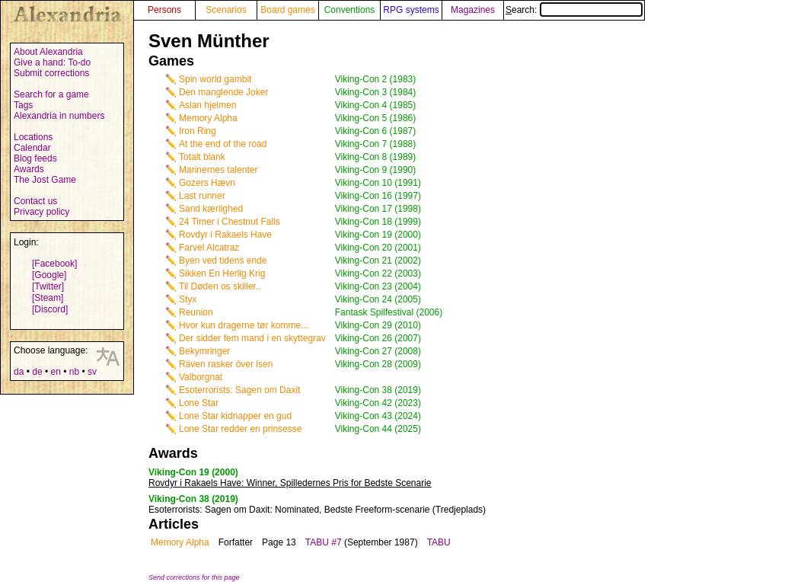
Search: (574, 10)
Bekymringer (204, 351)
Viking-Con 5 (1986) (375, 118)
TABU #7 (323, 542)
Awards (29, 169)
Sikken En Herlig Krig (222, 273)
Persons (164, 10)
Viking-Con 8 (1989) (375, 157)
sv (92, 371)
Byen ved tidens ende (222, 260)
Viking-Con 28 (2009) (378, 364)
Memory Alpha (208, 118)
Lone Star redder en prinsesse (240, 429)
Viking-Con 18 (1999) (378, 221)
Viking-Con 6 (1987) (375, 131)
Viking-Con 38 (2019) (378, 390)
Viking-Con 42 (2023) (378, 403)
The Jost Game (45, 179)
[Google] (49, 275)
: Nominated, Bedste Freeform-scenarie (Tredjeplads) (317, 509)
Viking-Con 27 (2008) (378, 351)
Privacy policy (41, 211)
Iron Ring (197, 131)
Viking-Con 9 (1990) (375, 170)
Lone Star (199, 403)
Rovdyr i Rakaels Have (225, 234)
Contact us (35, 201)
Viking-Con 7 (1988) (375, 144)
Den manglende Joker (223, 92)
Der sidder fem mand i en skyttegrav (252, 338)
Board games (287, 10)
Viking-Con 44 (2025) (378, 429)
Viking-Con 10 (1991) (378, 182)
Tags (23, 105)
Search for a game (51, 94)
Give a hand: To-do (52, 62)
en (55, 371)
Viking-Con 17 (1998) (378, 208)
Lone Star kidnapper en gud (235, 416)
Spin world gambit (215, 79)
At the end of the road (222, 144)
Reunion (196, 312)
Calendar (32, 147)
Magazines (473, 10)
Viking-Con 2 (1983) (375, 79)
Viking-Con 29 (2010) (378, 325)
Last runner (202, 195)
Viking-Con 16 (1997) (378, 195)
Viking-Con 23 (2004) (378, 286)
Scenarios (226, 10)
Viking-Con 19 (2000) (378, 234)
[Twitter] (48, 286)
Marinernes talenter (218, 170)
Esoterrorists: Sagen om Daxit (239, 390)
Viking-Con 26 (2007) (378, 338)
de (37, 371)
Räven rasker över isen (226, 364)
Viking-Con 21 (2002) (378, 260)
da (19, 371)
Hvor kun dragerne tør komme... (243, 325)
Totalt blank (202, 157)
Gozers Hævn (207, 182)
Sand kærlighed (211, 208)
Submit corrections (51, 73)
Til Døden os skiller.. (220, 286)
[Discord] (50, 309)
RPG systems (411, 10)
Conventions (349, 10)
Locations (33, 137)
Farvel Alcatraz (209, 247)
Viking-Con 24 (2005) (378, 299)
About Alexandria (48, 51)
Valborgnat (200, 377)
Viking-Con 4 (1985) (375, 105)
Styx (187, 299)
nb (74, 371)
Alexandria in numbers (59, 115)
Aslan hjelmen (207, 105)
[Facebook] (54, 263)
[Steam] (47, 298)
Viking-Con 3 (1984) (375, 92)
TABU (439, 542)
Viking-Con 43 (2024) (378, 416)
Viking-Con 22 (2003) (378, 273)
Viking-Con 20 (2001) (378, 247)
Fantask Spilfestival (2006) (388, 312)
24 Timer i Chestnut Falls (229, 221)
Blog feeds (35, 158)
